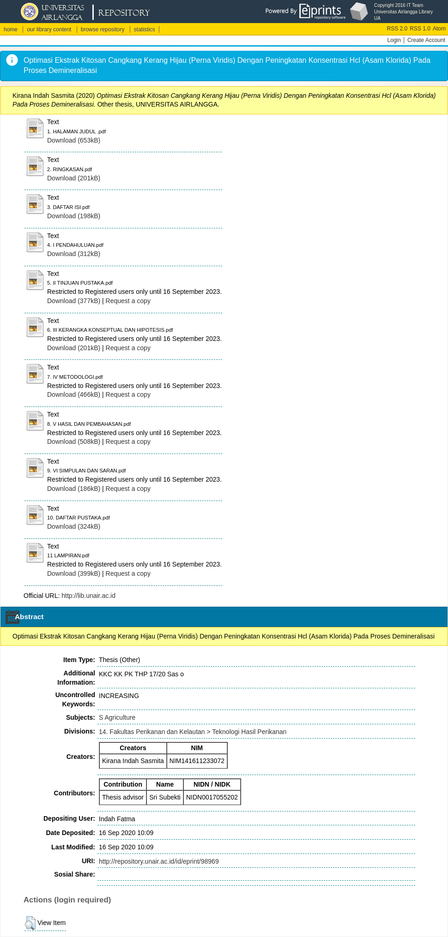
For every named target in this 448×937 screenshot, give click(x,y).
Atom (439, 28)
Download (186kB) (73, 488)
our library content (49, 29)
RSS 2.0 (397, 28)
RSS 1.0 (420, 28)
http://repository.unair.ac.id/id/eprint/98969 (159, 861)
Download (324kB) (73, 526)
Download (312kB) (73, 253)
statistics (144, 29)
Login (394, 40)
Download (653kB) (73, 140)
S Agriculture (117, 717)
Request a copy (128, 300)
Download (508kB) (73, 441)
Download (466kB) (73, 394)
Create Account (426, 40)
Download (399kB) (73, 573)
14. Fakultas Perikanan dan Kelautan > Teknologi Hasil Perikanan (192, 731)
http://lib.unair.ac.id (88, 595)
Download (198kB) (73, 216)
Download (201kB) (73, 178)
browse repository (103, 29)
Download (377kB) (73, 300)
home (11, 29)
